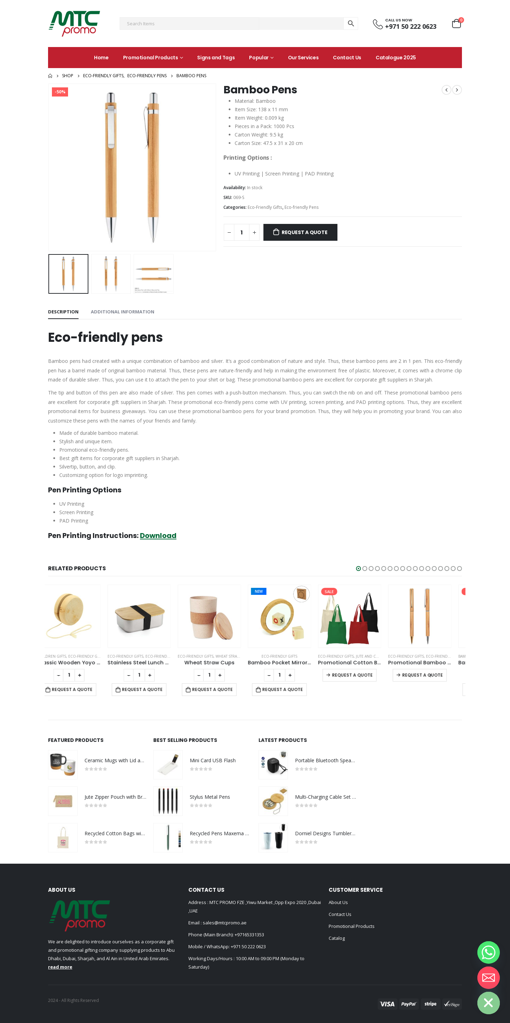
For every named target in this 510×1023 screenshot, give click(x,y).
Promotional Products (150, 57)
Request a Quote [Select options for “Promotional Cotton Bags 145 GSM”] (363, 675)
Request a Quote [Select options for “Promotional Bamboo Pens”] (433, 675)
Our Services (303, 57)
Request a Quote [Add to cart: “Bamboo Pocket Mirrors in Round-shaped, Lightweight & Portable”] (293, 689)
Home (101, 57)
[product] (79, 616)
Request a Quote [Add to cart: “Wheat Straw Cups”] (223, 689)
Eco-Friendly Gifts (265, 207)
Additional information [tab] (122, 311)
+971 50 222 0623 (248, 946)
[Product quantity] (241, 232)
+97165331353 (249, 934)
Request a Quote (305, 232)
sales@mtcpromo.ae (224, 922)
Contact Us (347, 57)
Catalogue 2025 (396, 57)
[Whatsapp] (488, 952)
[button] (358, 568)
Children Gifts (62, 656)
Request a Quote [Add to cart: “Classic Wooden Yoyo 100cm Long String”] (82, 689)
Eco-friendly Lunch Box (179, 656)
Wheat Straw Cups (243, 656)
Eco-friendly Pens (301, 207)
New (269, 591)
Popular (259, 57)
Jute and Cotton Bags (388, 656)
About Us (338, 902)
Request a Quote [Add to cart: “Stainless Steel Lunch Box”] (153, 689)
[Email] (488, 977)
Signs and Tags (216, 57)
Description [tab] (63, 311)
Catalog (337, 938)
